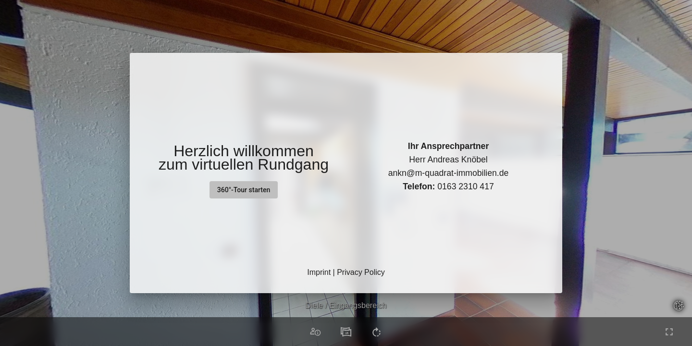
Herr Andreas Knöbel (448, 159)
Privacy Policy (361, 272)
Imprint (319, 272)
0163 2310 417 (448, 186)
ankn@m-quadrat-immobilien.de (448, 173)
